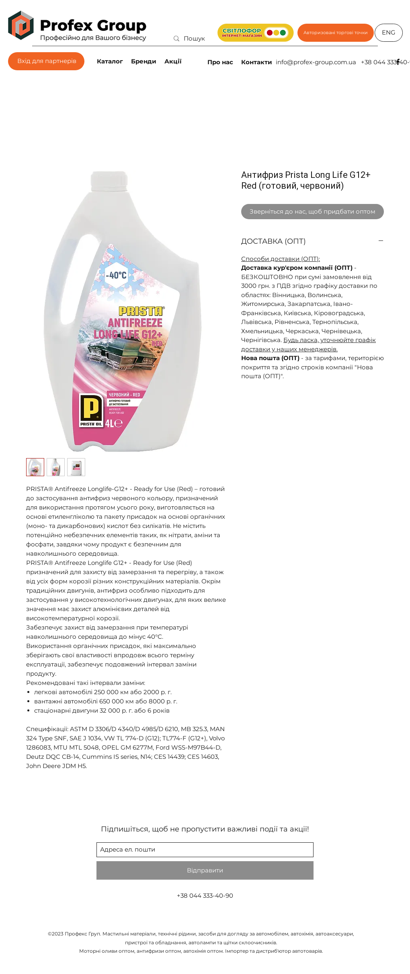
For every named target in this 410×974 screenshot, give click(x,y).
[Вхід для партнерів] (46, 61)
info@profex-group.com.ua (316, 62)
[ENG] (389, 33)
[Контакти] (257, 62)
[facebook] (398, 62)
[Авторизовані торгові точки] (335, 33)
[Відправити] (205, 870)
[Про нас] (221, 62)
